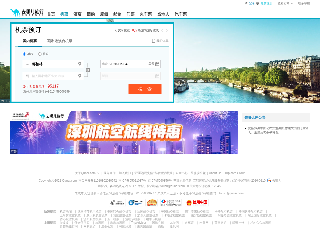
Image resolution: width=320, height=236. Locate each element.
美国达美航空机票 (251, 211)
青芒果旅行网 (69, 226)
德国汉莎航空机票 (90, 211)
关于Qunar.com (85, 173)
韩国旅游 (125, 226)
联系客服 (304, 3)
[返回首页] (27, 10)
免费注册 (266, 3)
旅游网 (99, 222)
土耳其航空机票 (70, 215)
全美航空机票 (224, 211)
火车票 (189, 222)
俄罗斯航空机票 (201, 215)
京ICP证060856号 (160, 180)
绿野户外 (238, 222)
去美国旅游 (144, 226)
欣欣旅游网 (117, 222)
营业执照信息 (183, 180)
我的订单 (162, 41)
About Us (215, 173)
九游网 (174, 222)
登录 (252, 3)
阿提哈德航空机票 (230, 215)
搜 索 (145, 89)
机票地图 (66, 211)
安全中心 (182, 173)
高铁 (161, 226)
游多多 (64, 222)
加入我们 (125, 173)
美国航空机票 (170, 211)
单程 (28, 54)
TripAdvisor (138, 222)
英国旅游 (220, 222)
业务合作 (110, 173)
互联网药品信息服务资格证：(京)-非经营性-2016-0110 (229, 180)
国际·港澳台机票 (59, 41)
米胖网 (204, 222)
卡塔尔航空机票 (174, 215)
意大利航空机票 (97, 215)
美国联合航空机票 (119, 211)
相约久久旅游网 (260, 222)
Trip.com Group (234, 173)
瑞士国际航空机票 (260, 215)
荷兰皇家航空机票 (197, 211)
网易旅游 (90, 226)
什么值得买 (82, 222)
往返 (43, 54)
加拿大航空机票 (147, 215)
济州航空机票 (93, 219)
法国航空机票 (146, 211)
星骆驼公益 (198, 173)
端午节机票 (153, 219)
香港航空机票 (69, 219)
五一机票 (113, 219)
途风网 (174, 226)
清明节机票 (132, 219)
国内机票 (30, 41)
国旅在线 (158, 222)
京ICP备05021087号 (132, 180)
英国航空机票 (122, 215)
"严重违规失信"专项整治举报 (153, 173)
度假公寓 (107, 226)
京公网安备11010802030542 (97, 180)
